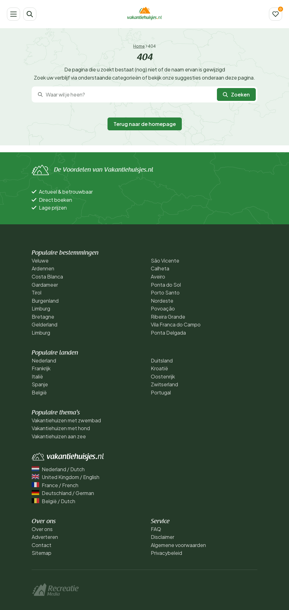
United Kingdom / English (65, 477)
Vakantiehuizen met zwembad (66, 420)
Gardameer (45, 284)
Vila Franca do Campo (176, 324)
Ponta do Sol (166, 284)
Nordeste (162, 300)
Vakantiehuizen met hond (61, 428)
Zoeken (236, 94)
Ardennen (43, 268)
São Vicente (165, 260)
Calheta (160, 268)
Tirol (36, 292)
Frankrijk (41, 368)
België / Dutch (53, 501)
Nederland (44, 360)
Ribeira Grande (168, 316)
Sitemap (41, 553)
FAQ (156, 529)
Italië (37, 376)
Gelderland (44, 324)
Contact (41, 545)
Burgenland (45, 300)
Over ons (42, 529)
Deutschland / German (63, 493)
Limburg (41, 308)
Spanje (40, 384)
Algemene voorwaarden (178, 545)
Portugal (161, 392)
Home (139, 46)
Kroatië (159, 368)
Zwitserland (164, 384)
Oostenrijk (163, 376)
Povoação (163, 308)
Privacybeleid (166, 553)
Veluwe (40, 260)
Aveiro (158, 276)
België (39, 392)
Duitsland (162, 360)
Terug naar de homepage (144, 124)
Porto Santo (165, 292)
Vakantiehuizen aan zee (59, 436)
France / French (55, 485)
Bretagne (43, 316)
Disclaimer (162, 537)
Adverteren (45, 537)
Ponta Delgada (168, 332)
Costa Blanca (47, 276)
